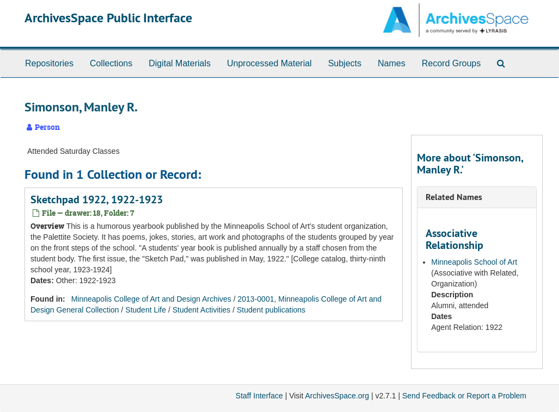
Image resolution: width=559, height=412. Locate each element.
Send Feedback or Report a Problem (464, 395)
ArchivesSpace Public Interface (108, 17)
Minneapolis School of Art (474, 262)
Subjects (344, 63)
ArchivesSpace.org (337, 395)
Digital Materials (180, 63)
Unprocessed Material (269, 63)
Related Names (454, 197)
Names (392, 63)
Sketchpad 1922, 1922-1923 (96, 199)
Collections (111, 63)
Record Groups (451, 63)
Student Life (145, 309)
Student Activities (202, 309)
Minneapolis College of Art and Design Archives (151, 299)
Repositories (49, 63)
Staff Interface (259, 395)
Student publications (271, 309)
